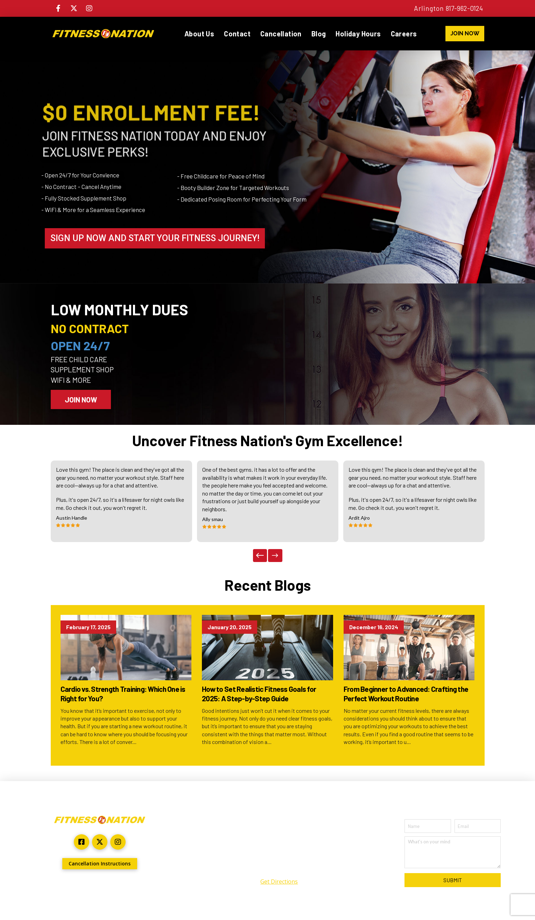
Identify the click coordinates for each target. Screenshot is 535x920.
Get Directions (279, 881)
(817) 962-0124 (279, 867)
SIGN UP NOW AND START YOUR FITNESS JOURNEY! (154, 238)
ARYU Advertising (134, 887)
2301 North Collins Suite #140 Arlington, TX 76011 (279, 845)
